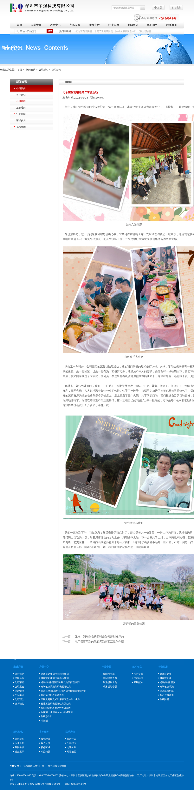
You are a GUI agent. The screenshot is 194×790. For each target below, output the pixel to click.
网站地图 (71, 751)
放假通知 (21, 107)
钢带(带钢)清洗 (167, 682)
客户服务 (152, 25)
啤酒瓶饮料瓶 (167, 691)
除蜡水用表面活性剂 (125, 31)
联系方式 (71, 739)
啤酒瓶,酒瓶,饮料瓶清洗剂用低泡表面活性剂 (63, 691)
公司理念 (19, 699)
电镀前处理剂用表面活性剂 (55, 678)
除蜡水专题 (109, 673)
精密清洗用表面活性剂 (52, 695)
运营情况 (19, 691)
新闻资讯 (132, 25)
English (176, 7)
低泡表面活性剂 (83, 31)
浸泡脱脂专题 (110, 682)
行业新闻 (21, 114)
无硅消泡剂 (145, 31)
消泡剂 (44, 720)
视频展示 (21, 126)
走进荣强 (35, 25)
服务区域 (45, 747)
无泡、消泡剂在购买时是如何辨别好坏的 (93, 636)
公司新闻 (21, 88)
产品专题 (74, 25)
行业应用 (113, 25)
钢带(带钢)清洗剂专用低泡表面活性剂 (60, 682)
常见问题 (45, 751)
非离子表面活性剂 (103, 31)
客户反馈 (45, 743)
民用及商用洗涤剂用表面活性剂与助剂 (60, 699)
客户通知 (21, 94)
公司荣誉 (19, 682)
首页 (19, 25)
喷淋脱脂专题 (110, 686)
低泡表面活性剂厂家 (33, 766)
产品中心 (55, 25)
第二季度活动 (116, 107)
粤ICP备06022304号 (75, 784)
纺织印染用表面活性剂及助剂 (56, 708)
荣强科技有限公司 (57, 766)
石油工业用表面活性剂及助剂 (56, 703)
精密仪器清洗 (167, 695)
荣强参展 (21, 120)
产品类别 (19, 695)
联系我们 (171, 25)
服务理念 (45, 739)
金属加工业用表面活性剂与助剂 (57, 712)
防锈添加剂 (46, 716)
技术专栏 (94, 25)
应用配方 (138, 682)
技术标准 (138, 678)
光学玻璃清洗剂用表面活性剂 (56, 686)
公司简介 (19, 673)
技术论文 (19, 703)
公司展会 (19, 686)
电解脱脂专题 (110, 678)
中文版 (158, 7)
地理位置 (71, 747)
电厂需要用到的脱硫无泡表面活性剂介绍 (93, 641)
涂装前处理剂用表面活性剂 (55, 673)
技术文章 (138, 673)
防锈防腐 (164, 699)
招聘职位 (71, 743)
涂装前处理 (165, 673)
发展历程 (19, 678)
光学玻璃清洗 (167, 686)
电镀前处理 (165, 678)
